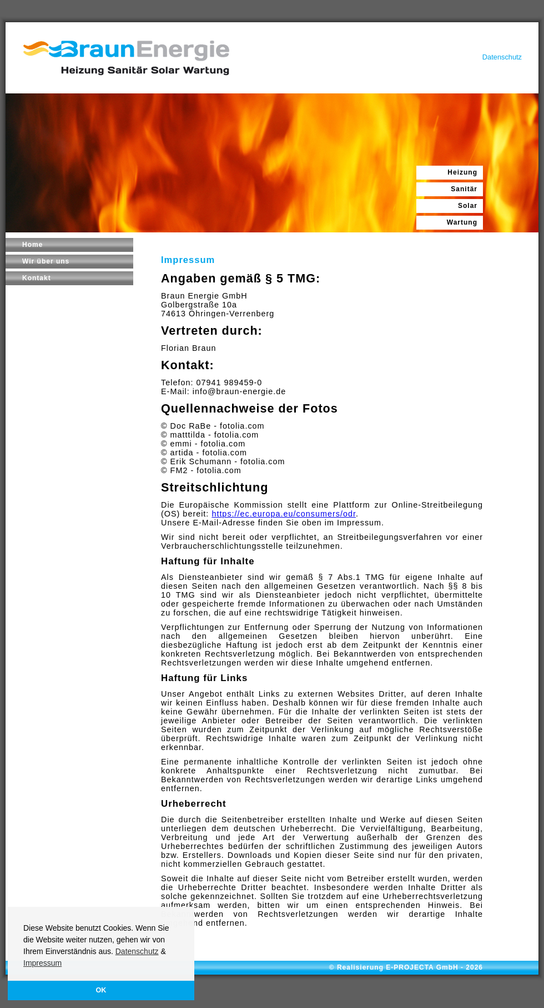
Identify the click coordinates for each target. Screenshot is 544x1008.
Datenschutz (137, 951)
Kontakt (36, 278)
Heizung (462, 172)
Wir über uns (45, 261)
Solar (467, 206)
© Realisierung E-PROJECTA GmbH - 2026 (406, 967)
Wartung (462, 222)
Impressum (42, 963)
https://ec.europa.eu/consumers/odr (283, 513)
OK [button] (101, 990)
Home (32, 245)
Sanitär (464, 189)
